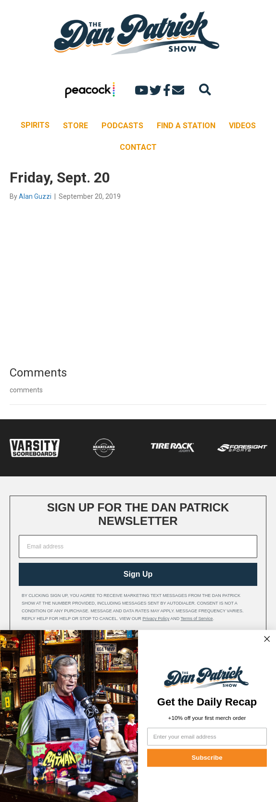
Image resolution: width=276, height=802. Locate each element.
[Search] (205, 89)
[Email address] (138, 546)
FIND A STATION (186, 125)
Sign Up (138, 574)
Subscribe (206, 757)
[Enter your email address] (207, 736)
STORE (75, 125)
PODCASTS (122, 125)
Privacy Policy (155, 618)
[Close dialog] (267, 638)
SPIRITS (35, 125)
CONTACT (138, 147)
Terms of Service (197, 618)
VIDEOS (242, 125)
